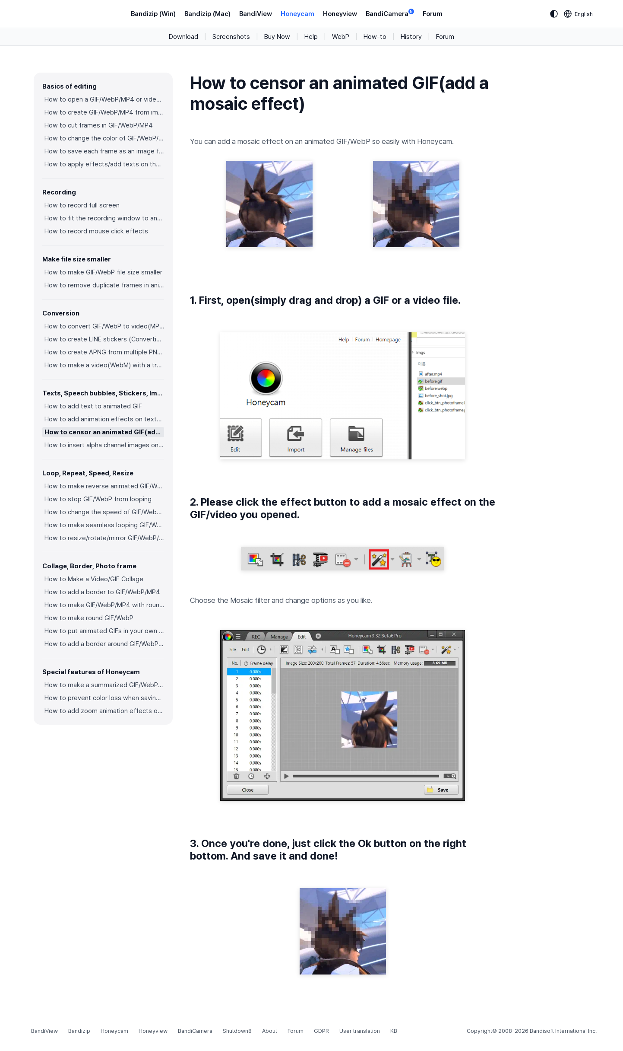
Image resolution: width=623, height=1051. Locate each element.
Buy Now (277, 37)
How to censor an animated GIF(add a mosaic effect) (104, 432)
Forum (433, 14)
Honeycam (297, 14)
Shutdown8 (237, 1031)
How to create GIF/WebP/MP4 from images (104, 112)
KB (393, 1031)
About (269, 1031)
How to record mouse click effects (96, 231)
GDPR (321, 1031)
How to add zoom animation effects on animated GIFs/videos (104, 711)
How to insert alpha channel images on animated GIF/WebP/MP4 (104, 445)
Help (311, 37)
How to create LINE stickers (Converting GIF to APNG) (104, 339)
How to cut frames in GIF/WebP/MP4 (98, 125)
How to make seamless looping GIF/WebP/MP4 (104, 525)
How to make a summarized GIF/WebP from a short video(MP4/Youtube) (104, 685)
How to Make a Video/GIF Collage (93, 579)
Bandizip (79, 1031)
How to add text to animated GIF (93, 406)
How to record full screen (82, 205)
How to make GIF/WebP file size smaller (103, 272)
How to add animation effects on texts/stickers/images (104, 419)
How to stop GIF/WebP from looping (98, 499)
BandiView (255, 14)
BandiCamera (390, 13)
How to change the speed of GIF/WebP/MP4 (104, 512)
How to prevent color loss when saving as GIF (104, 698)
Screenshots (231, 37)
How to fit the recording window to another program (104, 218)
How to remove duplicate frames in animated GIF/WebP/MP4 (104, 285)
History (411, 37)
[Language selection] (578, 14)
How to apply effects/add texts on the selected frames (104, 164)
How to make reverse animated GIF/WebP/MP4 (104, 486)
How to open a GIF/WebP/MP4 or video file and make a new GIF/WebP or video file (104, 99)
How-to (375, 37)
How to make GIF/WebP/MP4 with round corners (104, 605)
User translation (359, 1031)
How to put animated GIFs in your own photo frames (104, 631)
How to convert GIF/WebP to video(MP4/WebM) (104, 326)
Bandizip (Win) (153, 14)
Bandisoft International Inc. (563, 1031)
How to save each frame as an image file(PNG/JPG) (104, 151)
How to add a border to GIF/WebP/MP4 (102, 592)
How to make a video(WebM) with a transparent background (104, 365)
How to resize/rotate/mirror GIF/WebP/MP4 (104, 538)
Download (183, 37)
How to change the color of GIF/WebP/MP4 (104, 138)
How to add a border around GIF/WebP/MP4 (104, 644)
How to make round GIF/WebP (88, 618)
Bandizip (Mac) (207, 14)
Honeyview (340, 14)
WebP (340, 37)
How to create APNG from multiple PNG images (104, 352)
